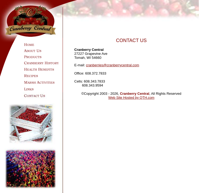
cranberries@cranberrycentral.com (112, 65)
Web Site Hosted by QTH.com (131, 98)
